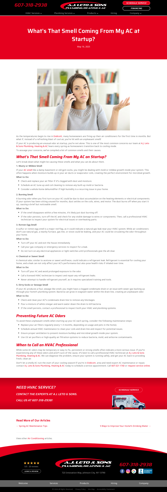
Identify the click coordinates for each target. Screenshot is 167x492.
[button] (41, 13)
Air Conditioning (36, 438)
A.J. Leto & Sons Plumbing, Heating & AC (44, 366)
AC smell (28, 170)
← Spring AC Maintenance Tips (31, 426)
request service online (139, 366)
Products (91, 13)
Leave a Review (31, 471)
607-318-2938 (30, 5)
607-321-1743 (117, 366)
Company (134, 13)
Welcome (23, 483)
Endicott (58, 136)
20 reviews (33, 467)
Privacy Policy (80, 489)
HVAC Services (33, 13)
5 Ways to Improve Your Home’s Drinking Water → (125, 426)
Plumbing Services (63, 13)
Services (54, 483)
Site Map (91, 489)
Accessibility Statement (106, 489)
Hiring (114, 13)
